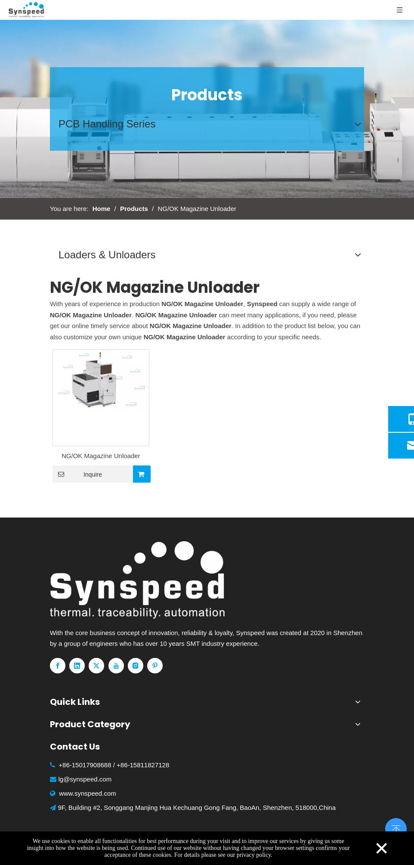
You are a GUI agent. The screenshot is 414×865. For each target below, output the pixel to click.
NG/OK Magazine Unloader (101, 455)
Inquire (77, 474)
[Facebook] (57, 665)
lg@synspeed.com (85, 779)
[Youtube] (116, 665)
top (396, 828)
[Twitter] (96, 665)
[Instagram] (135, 665)
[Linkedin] (77, 665)
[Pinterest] (155, 665)
